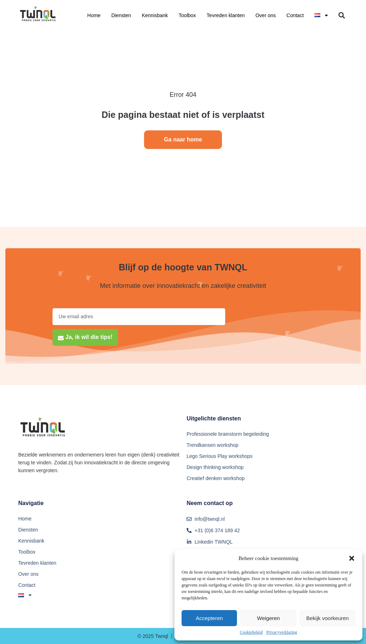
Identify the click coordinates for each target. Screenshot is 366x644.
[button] (351, 558)
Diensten (121, 15)
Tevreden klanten (226, 15)
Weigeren (268, 618)
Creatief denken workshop (216, 478)
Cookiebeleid (251, 632)
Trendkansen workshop (212, 445)
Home (93, 15)
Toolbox (187, 15)
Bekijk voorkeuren (327, 618)
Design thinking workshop (215, 467)
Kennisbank (155, 15)
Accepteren (209, 618)
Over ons (266, 15)
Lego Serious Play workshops (219, 456)
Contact (295, 15)
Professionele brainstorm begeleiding (228, 434)
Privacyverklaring (281, 632)
